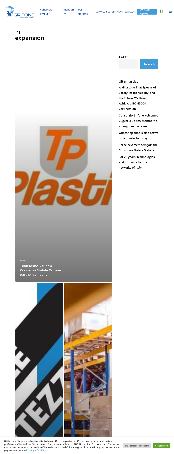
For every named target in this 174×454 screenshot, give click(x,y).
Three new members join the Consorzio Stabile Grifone (138, 147)
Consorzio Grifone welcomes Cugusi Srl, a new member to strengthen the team (138, 120)
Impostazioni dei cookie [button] (137, 445)
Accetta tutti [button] (161, 445)
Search (123, 56)
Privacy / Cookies (36, 450)
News (23, 260)
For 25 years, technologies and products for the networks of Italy (137, 162)
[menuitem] (161, 12)
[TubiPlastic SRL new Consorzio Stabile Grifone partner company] (63, 168)
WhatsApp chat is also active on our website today (138, 135)
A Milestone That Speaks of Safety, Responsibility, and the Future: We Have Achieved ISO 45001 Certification (137, 98)
